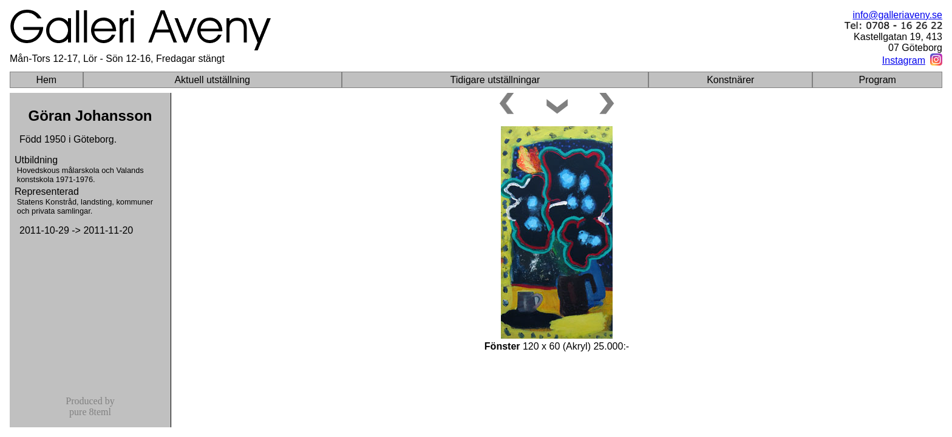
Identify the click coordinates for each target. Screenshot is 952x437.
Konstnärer (730, 80)
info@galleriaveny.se (897, 15)
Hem (46, 80)
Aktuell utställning (212, 80)
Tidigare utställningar (495, 80)
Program (877, 80)
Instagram (903, 60)
